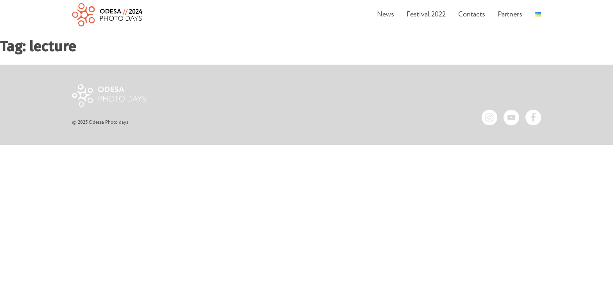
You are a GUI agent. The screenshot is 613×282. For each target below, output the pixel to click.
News (385, 15)
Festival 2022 (426, 15)
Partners (510, 15)
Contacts (471, 15)
